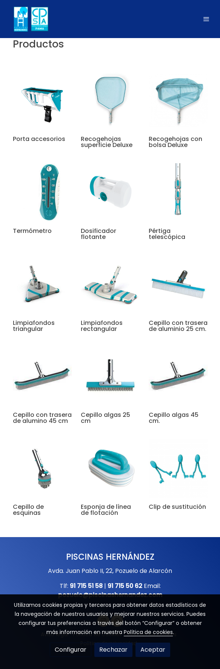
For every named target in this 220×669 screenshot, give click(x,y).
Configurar (70, 649)
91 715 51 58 (86, 586)
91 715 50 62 (125, 586)
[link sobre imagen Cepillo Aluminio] (178, 284)
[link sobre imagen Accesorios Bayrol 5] (178, 192)
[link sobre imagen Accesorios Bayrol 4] (42, 468)
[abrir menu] (206, 18)
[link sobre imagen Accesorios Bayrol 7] (42, 284)
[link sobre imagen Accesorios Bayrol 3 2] (42, 376)
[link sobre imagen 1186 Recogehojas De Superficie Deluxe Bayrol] (110, 100)
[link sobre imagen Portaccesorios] (42, 100)
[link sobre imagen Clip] (178, 468)
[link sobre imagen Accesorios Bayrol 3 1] (178, 376)
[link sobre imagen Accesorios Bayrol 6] (110, 284)
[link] (30, 19)
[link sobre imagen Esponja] (110, 468)
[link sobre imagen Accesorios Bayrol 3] (110, 192)
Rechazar (113, 649)
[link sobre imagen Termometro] (42, 192)
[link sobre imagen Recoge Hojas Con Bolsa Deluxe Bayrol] (178, 100)
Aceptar (152, 649)
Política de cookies (148, 632)
